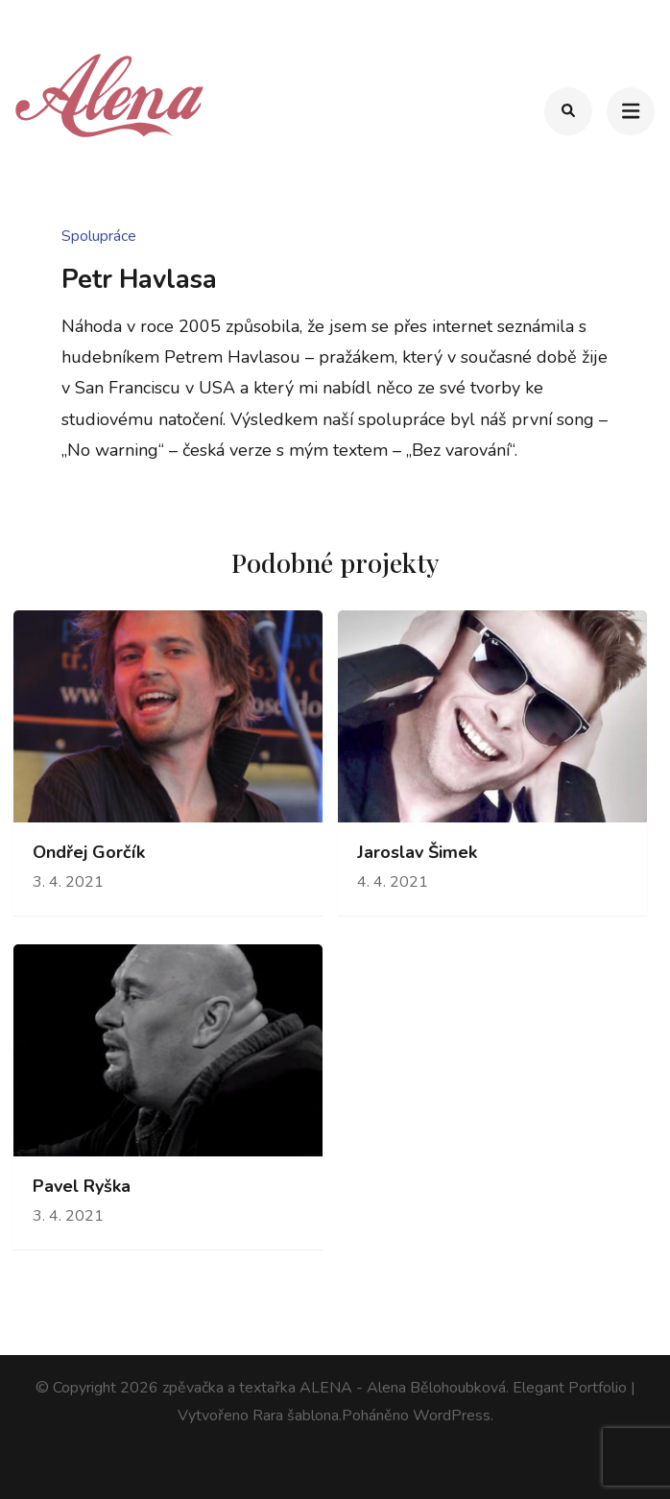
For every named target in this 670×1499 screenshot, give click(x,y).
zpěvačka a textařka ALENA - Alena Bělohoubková (334, 1387)
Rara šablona (295, 1415)
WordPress (452, 1415)
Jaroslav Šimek (417, 853)
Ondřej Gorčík (89, 853)
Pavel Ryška (82, 1187)
